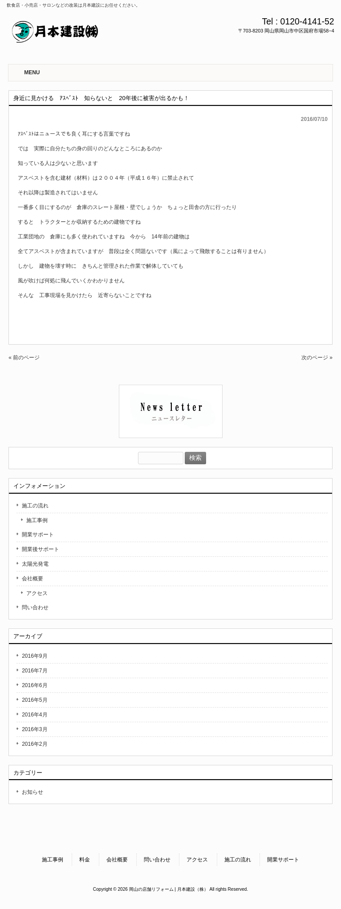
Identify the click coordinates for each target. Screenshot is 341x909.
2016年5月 (34, 700)
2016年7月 (34, 671)
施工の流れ (35, 506)
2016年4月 (34, 715)
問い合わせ (35, 607)
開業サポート (38, 534)
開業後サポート (40, 549)
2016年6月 (34, 685)
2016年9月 (34, 656)
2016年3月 (34, 729)
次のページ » (317, 357)
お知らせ (32, 792)
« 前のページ (24, 357)
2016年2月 (34, 744)
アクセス (37, 593)
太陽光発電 (35, 564)
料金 (84, 860)
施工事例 (37, 520)
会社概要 (32, 578)
